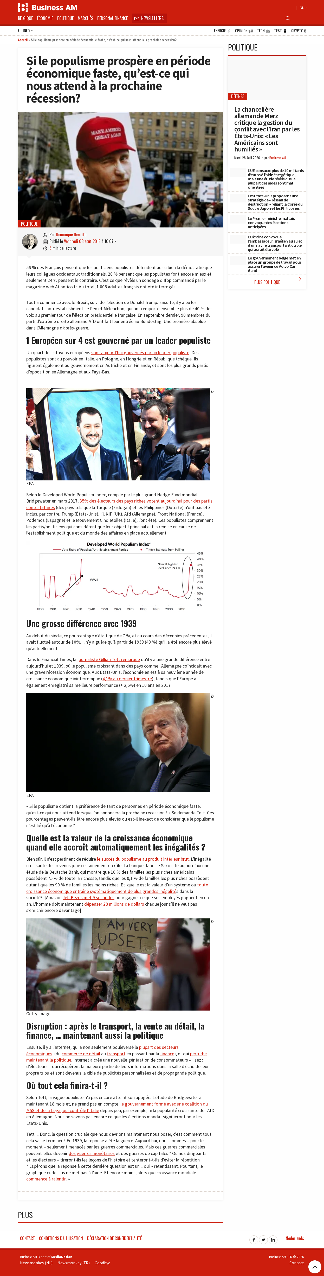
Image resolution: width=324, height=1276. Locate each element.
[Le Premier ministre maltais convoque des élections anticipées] (238, 219)
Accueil (23, 39)
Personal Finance (112, 18)
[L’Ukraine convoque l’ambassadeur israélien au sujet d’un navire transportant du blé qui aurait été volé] (238, 239)
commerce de (75, 1054)
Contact (27, 1238)
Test (280, 30)
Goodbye (102, 1262)
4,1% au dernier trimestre (127, 679)
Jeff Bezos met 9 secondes (88, 897)
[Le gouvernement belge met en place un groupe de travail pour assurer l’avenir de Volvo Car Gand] (238, 260)
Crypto (298, 30)
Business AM (277, 157)
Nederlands (295, 1238)
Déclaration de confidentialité (114, 1238)
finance (167, 1054)
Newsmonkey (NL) (36, 1262)
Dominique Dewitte (71, 234)
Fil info (25, 31)
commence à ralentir (46, 1179)
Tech (263, 30)
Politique (65, 18)
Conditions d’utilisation (61, 1238)
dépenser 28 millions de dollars (114, 904)
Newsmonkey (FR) (73, 1262)
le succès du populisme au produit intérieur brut (143, 859)
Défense (237, 96)
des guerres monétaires (92, 1153)
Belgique (25, 18)
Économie (45, 18)
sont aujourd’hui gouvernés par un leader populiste (140, 352)
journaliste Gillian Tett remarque (108, 659)
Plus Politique (278, 280)
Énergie (222, 30)
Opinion (244, 30)
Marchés (85, 18)
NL (303, 7)
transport (116, 1054)
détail (94, 1054)
